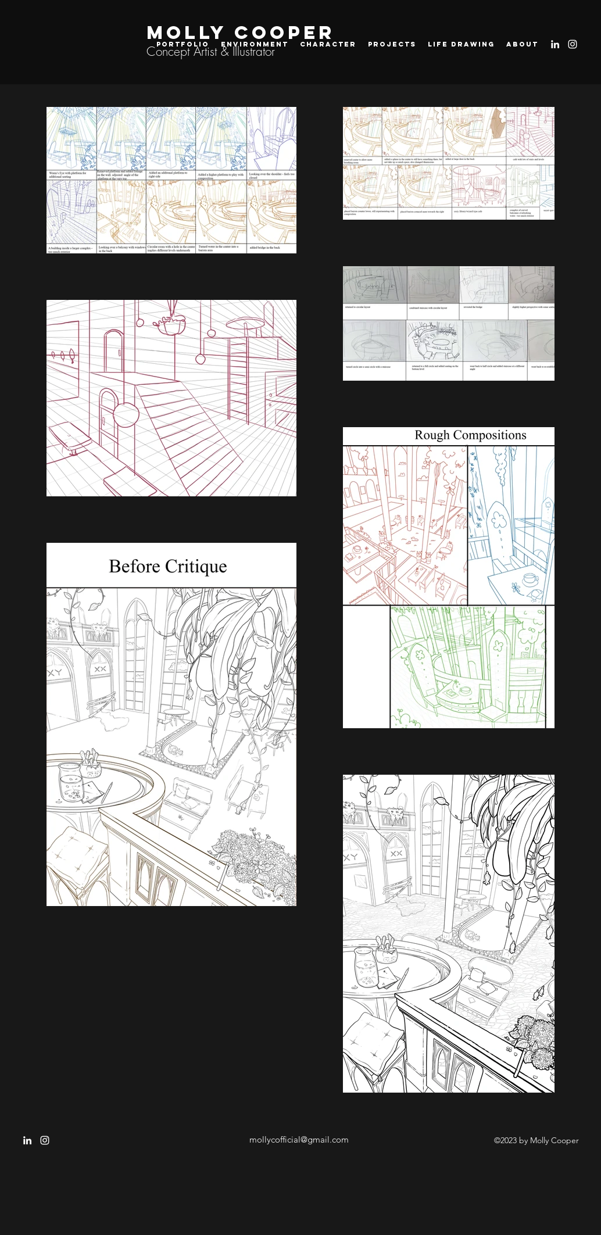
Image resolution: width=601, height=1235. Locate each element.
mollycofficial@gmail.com (299, 1139)
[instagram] (572, 44)
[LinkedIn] (555, 44)
